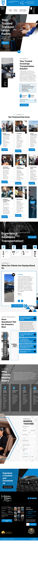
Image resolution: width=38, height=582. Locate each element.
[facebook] (2, 1)
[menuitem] (10, 9)
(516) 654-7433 (34, 11)
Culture (35, 539)
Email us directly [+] (32, 515)
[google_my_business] (3, 5)
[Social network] (2, 3)
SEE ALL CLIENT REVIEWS (19, 305)
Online (31, 539)
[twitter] (4, 1)
